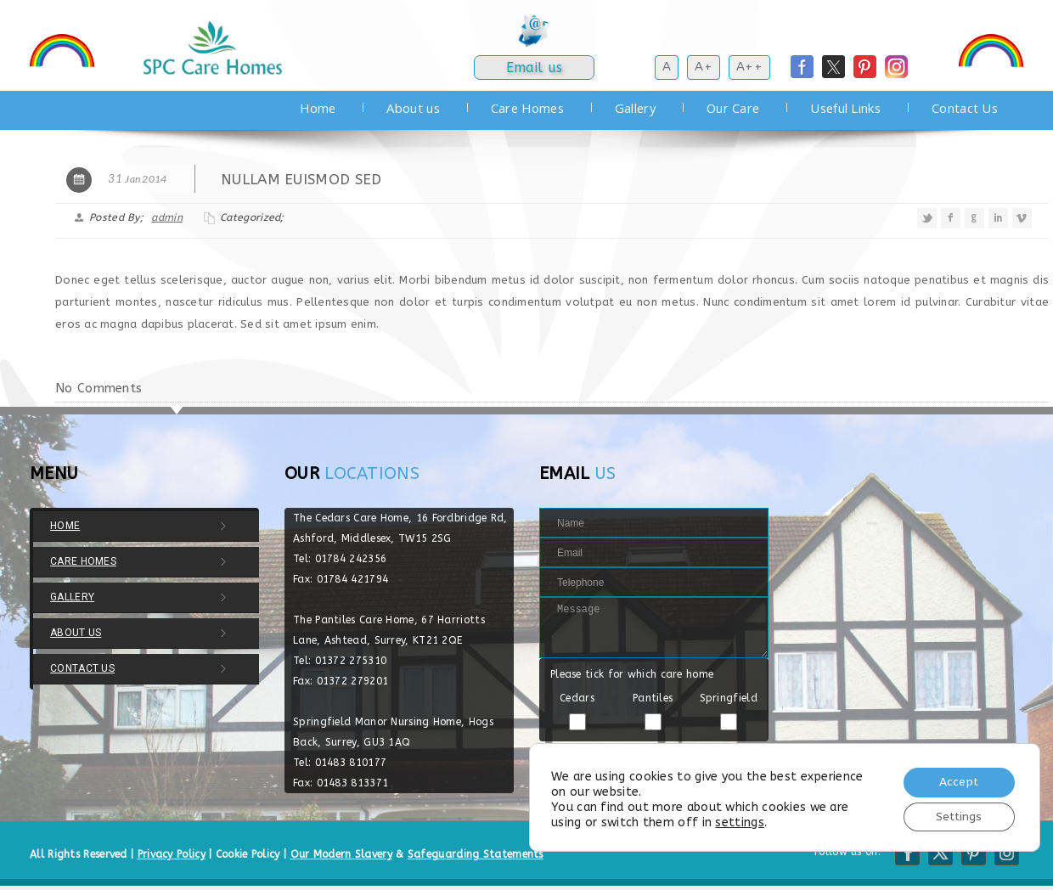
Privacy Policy (172, 854)
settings (739, 821)
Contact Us (965, 107)
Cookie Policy (248, 854)
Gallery (635, 107)
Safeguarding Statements (475, 854)
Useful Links (845, 107)
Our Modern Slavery (341, 854)
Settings (957, 815)
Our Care (733, 107)
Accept (957, 780)
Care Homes (527, 107)
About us (412, 107)
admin (167, 217)
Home (317, 107)
